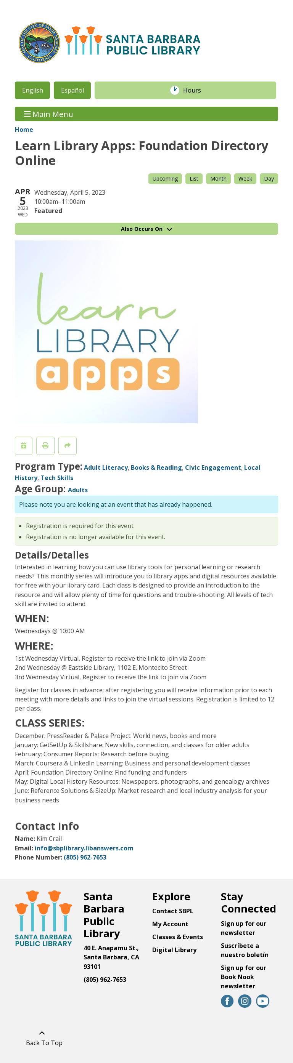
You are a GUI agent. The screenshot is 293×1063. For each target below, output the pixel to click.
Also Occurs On (146, 228)
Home (24, 129)
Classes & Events (177, 937)
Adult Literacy (106, 467)
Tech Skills (56, 478)
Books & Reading (156, 467)
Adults (78, 490)
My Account (170, 924)
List (194, 178)
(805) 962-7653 (85, 857)
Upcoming (165, 178)
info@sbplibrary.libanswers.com (84, 848)
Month (218, 178)
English (32, 90)
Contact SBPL (172, 911)
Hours (196, 90)
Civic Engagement (213, 467)
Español (72, 90)
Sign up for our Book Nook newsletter (243, 977)
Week (245, 178)
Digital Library (174, 950)
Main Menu (49, 114)
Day (269, 178)
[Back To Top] (42, 1038)
